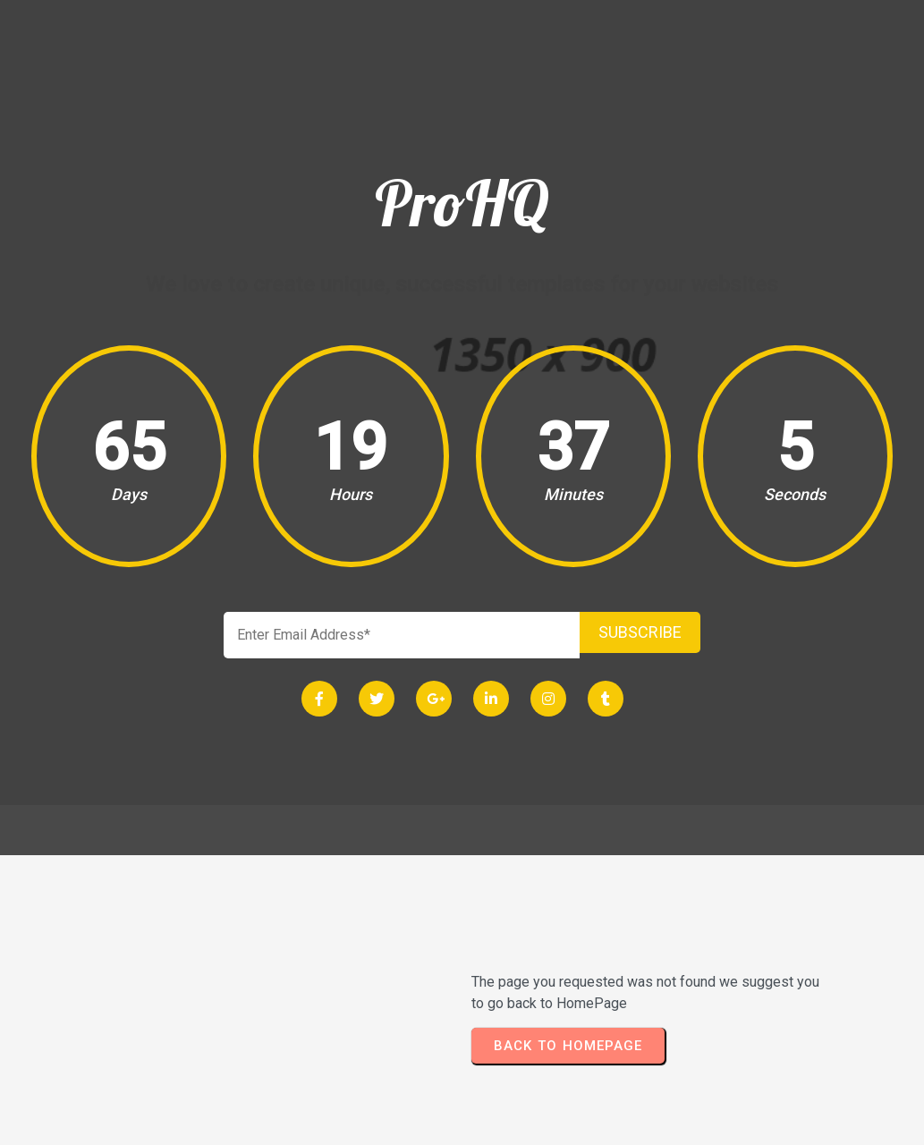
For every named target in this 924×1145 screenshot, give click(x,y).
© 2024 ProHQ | (397, 1124)
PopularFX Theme (520, 1124)
